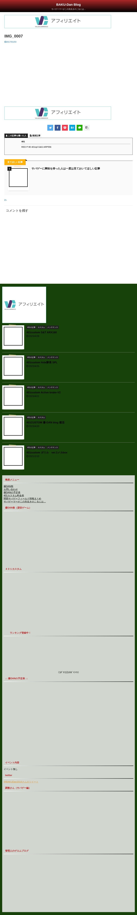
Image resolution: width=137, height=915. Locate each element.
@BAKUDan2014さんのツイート (21, 782)
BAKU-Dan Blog (68, 4)
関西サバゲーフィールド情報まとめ (22, 498)
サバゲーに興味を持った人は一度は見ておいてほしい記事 (66, 168)
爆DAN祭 (8, 486)
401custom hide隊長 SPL (41, 362)
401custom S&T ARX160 (41, 332)
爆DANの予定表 (12, 492)
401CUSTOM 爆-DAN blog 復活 (45, 422)
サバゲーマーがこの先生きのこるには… (25, 501)
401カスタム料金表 (14, 495)
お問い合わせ (11, 489)
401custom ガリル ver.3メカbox (46, 452)
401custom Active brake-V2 (43, 392)
